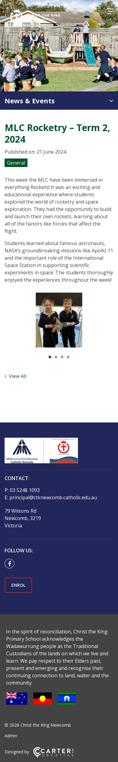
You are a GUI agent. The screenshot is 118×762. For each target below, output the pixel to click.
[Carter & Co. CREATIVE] (53, 756)
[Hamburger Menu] (110, 11)
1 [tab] (50, 357)
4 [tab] (68, 357)
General (16, 162)
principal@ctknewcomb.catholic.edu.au (53, 497)
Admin (11, 736)
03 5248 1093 (25, 490)
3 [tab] (62, 357)
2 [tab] (56, 357)
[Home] (59, 451)
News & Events (30, 100)
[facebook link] (11, 564)
